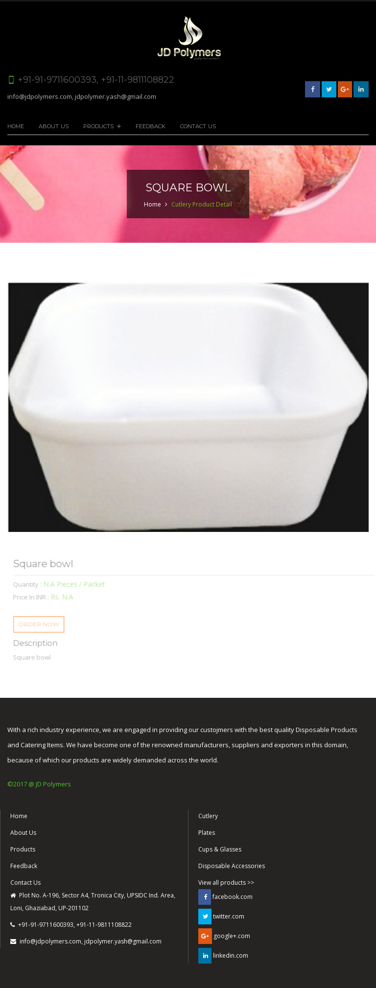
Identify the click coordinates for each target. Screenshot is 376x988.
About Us (54, 126)
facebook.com (225, 897)
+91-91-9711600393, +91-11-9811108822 (71, 924)
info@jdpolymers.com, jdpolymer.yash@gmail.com (81, 96)
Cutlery (208, 816)
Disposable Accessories (231, 866)
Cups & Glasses (219, 849)
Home (15, 126)
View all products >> (226, 882)
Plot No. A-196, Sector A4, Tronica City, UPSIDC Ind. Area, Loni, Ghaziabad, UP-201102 (92, 901)
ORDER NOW (42, 624)
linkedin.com (223, 956)
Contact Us (198, 126)
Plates (206, 832)
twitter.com (221, 916)
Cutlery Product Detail (201, 204)
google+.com (224, 936)
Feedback (150, 126)
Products (98, 126)
